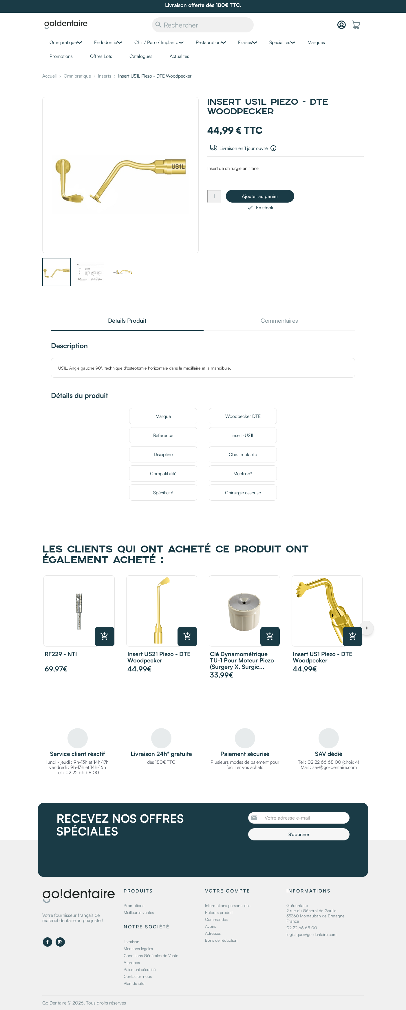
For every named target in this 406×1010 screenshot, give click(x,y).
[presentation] (297, 856)
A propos (132, 962)
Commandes (216, 919)
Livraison (131, 941)
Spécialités (279, 42)
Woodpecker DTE (243, 416)
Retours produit (219, 912)
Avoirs (210, 926)
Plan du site (134, 983)
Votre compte (227, 891)
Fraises (245, 42)
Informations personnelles (227, 905)
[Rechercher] (203, 24)
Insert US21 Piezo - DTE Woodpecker (159, 657)
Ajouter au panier (260, 196)
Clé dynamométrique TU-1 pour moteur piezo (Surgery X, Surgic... (242, 660)
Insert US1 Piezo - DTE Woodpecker (322, 657)
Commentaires (279, 321)
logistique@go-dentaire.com (311, 934)
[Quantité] (214, 196)
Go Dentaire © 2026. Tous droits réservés (84, 1003)
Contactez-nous (138, 976)
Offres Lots (101, 56)
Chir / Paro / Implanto (156, 42)
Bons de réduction (221, 940)
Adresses (213, 933)
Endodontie (105, 42)
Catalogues (140, 56)
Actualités (179, 56)
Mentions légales (138, 948)
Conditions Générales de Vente (151, 955)
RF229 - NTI (61, 654)
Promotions (61, 56)
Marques (316, 42)
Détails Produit (127, 321)
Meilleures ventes (139, 912)
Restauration (208, 42)
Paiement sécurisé (140, 969)
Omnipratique (63, 42)
